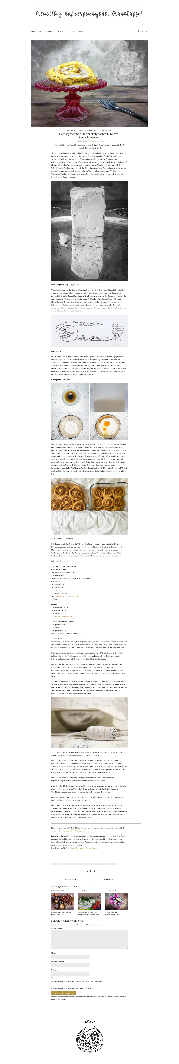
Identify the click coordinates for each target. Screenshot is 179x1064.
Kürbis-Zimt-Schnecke (78, 864)
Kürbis (65, 864)
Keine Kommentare (97, 141)
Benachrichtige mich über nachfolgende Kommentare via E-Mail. (76, 981)
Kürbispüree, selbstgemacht (67, 596)
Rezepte (48, 31)
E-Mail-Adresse (58, 961)
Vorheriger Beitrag (70, 879)
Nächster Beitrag (109, 879)
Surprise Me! (36, 31)
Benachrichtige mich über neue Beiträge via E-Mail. (71, 988)
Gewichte (59, 31)
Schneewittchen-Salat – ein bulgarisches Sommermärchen (89, 914)
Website (54, 970)
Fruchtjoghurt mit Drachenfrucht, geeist (112, 914)
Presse (80, 31)
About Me (70, 31)
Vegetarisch (92, 130)
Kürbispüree (119, 667)
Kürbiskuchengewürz (63, 616)
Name (54, 953)
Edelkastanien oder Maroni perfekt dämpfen (61, 914)
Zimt (114, 864)
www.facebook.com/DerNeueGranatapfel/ (68, 831)
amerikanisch (57, 864)
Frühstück (82, 130)
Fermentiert (72, 130)
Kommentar (56, 929)
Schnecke (108, 864)
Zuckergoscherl (106, 130)
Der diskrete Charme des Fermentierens (81, 848)
